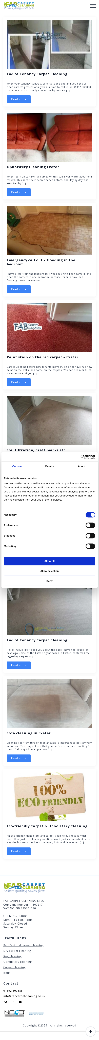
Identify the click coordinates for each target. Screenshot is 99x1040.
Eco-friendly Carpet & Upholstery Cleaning (47, 826)
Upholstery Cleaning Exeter (33, 167)
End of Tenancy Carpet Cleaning (37, 74)
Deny (49, 581)
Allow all (49, 561)
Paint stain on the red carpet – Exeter (42, 357)
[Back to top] (91, 1031)
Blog (6, 973)
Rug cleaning (12, 956)
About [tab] (81, 466)
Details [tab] (49, 466)
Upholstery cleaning (17, 962)
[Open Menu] (93, 6)
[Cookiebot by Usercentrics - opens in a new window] (80, 457)
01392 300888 (13, 990)
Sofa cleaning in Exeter (29, 733)
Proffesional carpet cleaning (23, 945)
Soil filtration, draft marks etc (36, 450)
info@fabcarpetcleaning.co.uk (24, 996)
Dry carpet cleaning (17, 951)
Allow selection (49, 571)
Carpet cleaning (14, 967)
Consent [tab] (17, 466)
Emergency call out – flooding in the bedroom (41, 262)
